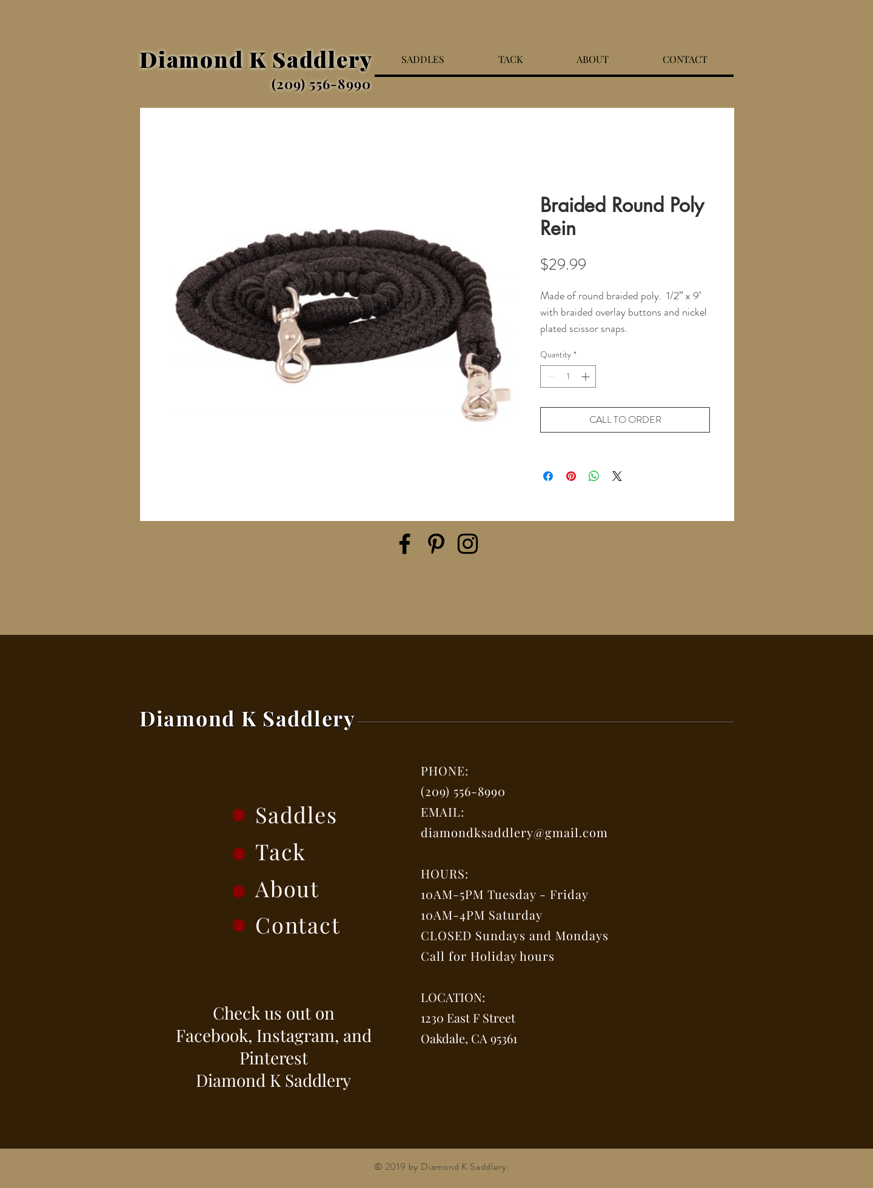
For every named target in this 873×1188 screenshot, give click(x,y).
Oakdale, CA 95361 (469, 1038)
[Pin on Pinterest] (571, 476)
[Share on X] (617, 476)
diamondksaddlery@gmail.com (514, 832)
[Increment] (586, 376)
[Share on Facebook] (548, 476)
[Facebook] (404, 543)
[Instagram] (467, 543)
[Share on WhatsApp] (594, 476)
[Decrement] (549, 376)
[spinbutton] (568, 376)
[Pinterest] (436, 543)
